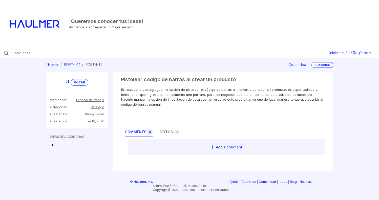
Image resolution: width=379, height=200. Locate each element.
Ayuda (234, 182)
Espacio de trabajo (90, 100)
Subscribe (322, 65)
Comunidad (267, 182)
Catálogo (97, 107)
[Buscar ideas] (44, 53)
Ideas (283, 182)
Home (52, 64)
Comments (139, 132)
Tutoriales (248, 182)
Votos (169, 132)
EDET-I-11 (72, 64)
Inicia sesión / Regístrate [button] (350, 53)
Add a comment (226, 147)
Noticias (306, 182)
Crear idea (297, 64)
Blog (293, 182)
